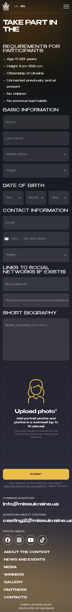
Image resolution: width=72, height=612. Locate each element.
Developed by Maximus (36, 608)
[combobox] (12, 239)
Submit (36, 474)
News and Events (24, 559)
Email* (10, 223)
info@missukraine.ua (31, 504)
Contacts (15, 597)
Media (10, 567)
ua (16, 6)
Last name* (14, 138)
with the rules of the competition (25, 486)
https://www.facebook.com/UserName (37, 300)
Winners (14, 574)
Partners (15, 590)
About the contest (27, 552)
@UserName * (16, 284)
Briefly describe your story (26, 325)
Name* (10, 122)
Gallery (13, 582)
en (23, 6)
